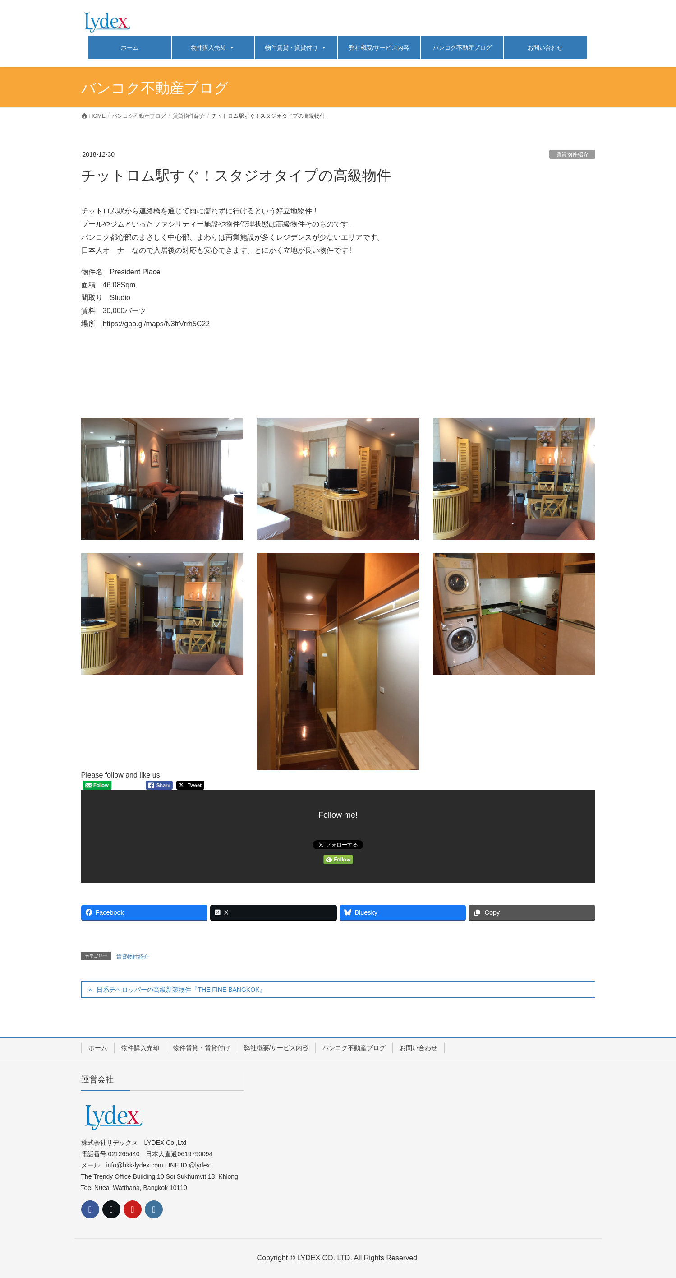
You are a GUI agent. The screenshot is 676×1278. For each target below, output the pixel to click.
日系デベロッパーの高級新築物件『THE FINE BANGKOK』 (181, 989)
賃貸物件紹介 (572, 154)
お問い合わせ (545, 47)
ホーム (129, 47)
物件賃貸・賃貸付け (296, 48)
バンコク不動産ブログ (462, 47)
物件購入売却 (213, 48)
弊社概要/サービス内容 (379, 47)
